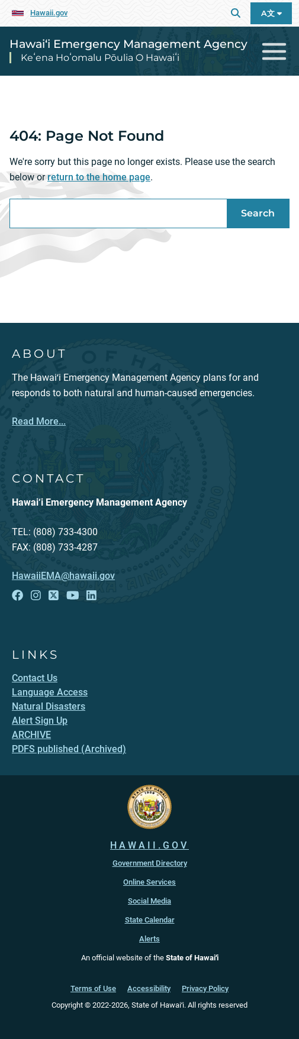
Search (258, 213)
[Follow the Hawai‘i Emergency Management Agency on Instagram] (36, 596)
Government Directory (149, 863)
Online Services (149, 882)
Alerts (149, 938)
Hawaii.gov (48, 12)
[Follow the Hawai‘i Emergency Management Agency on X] (54, 596)
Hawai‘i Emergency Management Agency (128, 44)
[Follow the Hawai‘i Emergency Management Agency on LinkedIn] (91, 596)
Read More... (39, 421)
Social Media (149, 900)
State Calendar (150, 919)
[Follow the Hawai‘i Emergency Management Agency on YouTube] (72, 596)
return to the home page (98, 177)
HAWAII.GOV (149, 845)
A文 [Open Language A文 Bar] (271, 13)
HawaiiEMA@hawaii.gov (63, 575)
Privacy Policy (205, 988)
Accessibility (149, 988)
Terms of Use (93, 988)
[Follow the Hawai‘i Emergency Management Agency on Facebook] (17, 596)
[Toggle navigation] (274, 51)
